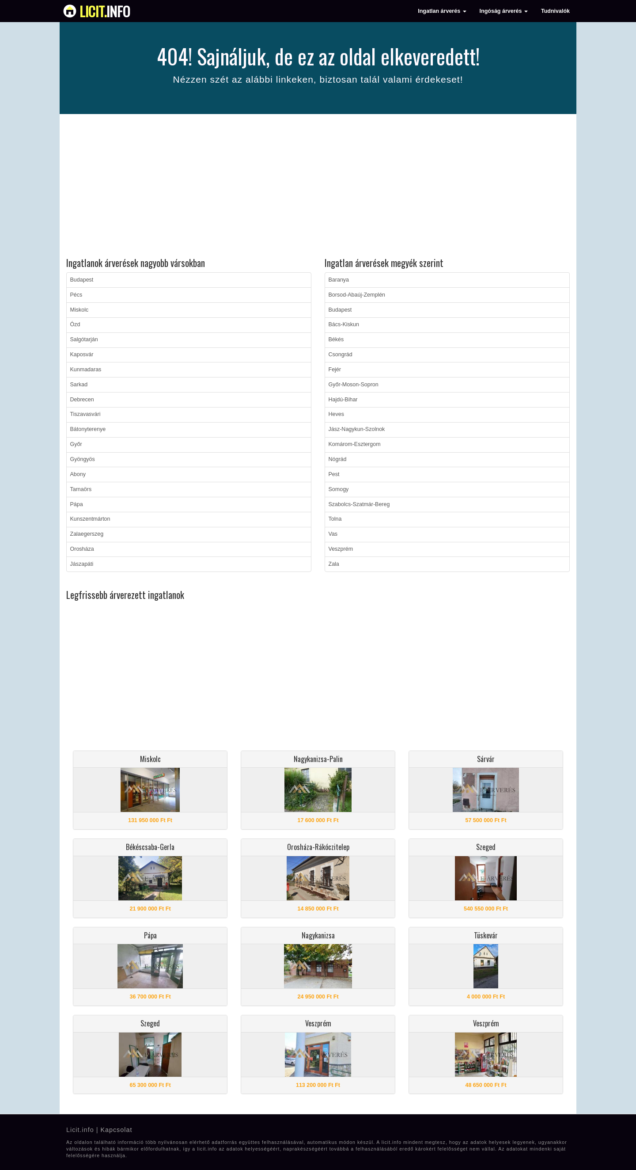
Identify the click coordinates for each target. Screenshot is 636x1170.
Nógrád (338, 459)
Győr (76, 444)
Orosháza (82, 549)
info (105, 11)
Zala (334, 564)
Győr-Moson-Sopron (354, 384)
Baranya (339, 280)
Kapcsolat (116, 1129)
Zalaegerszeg (87, 534)
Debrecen (82, 399)
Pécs (76, 295)
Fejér (335, 369)
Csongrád (340, 354)
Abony (78, 474)
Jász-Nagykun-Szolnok (357, 429)
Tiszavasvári (85, 414)
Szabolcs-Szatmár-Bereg (359, 504)
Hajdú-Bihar (343, 399)
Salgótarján (84, 339)
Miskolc (79, 310)
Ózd (75, 324)
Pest (334, 474)
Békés (336, 339)
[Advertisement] (318, 187)
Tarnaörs (81, 489)
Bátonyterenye (88, 429)
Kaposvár (82, 354)
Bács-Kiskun (344, 324)
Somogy (339, 489)
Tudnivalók (555, 11)
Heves (336, 414)
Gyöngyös (82, 459)
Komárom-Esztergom (355, 444)
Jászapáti (82, 564)
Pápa (76, 504)
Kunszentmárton (90, 519)
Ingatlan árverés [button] (442, 11)
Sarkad (79, 384)
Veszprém (341, 549)
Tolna (335, 519)
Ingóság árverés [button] (504, 11)
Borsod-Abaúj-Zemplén (357, 295)
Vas (333, 534)
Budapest (82, 280)
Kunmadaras (86, 369)
